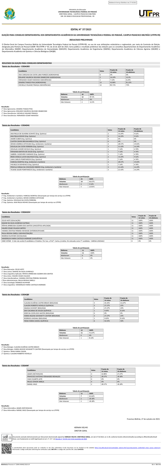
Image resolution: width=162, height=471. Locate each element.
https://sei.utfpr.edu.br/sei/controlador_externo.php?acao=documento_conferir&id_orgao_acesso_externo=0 (127, 448)
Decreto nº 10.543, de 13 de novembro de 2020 (71, 439)
